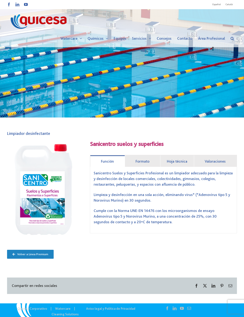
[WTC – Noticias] (122, 58)
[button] (232, 38)
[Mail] (189, 308)
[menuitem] (216, 4)
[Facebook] (167, 308)
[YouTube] (182, 308)
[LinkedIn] (174, 308)
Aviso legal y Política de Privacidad (110, 308)
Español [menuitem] (216, 4)
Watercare (63, 308)
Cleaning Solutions (65, 314)
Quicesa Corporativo (32, 308)
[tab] (107, 161)
